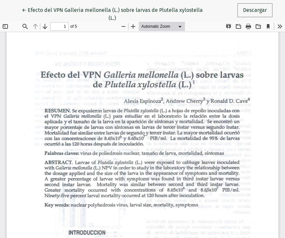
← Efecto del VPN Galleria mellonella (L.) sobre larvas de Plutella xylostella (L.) (112, 13)
